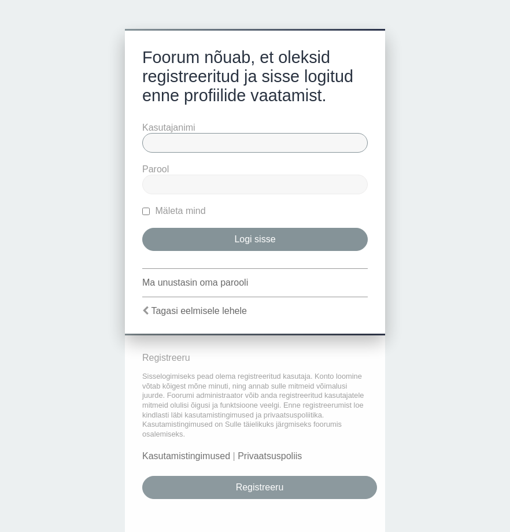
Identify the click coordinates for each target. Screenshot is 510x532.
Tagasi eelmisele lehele (198, 311)
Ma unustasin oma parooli (195, 282)
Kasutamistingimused (186, 456)
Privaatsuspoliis (270, 456)
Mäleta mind (174, 211)
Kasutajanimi (168, 127)
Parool (155, 169)
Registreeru (260, 487)
